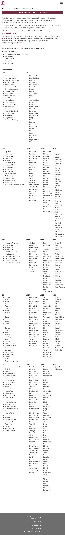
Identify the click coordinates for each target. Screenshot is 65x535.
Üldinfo (8, 8)
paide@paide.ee (18, 43)
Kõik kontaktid (35, 528)
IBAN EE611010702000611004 (32, 532)
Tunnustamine (16, 8)
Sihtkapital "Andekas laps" (30, 8)
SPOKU (4, 38)
